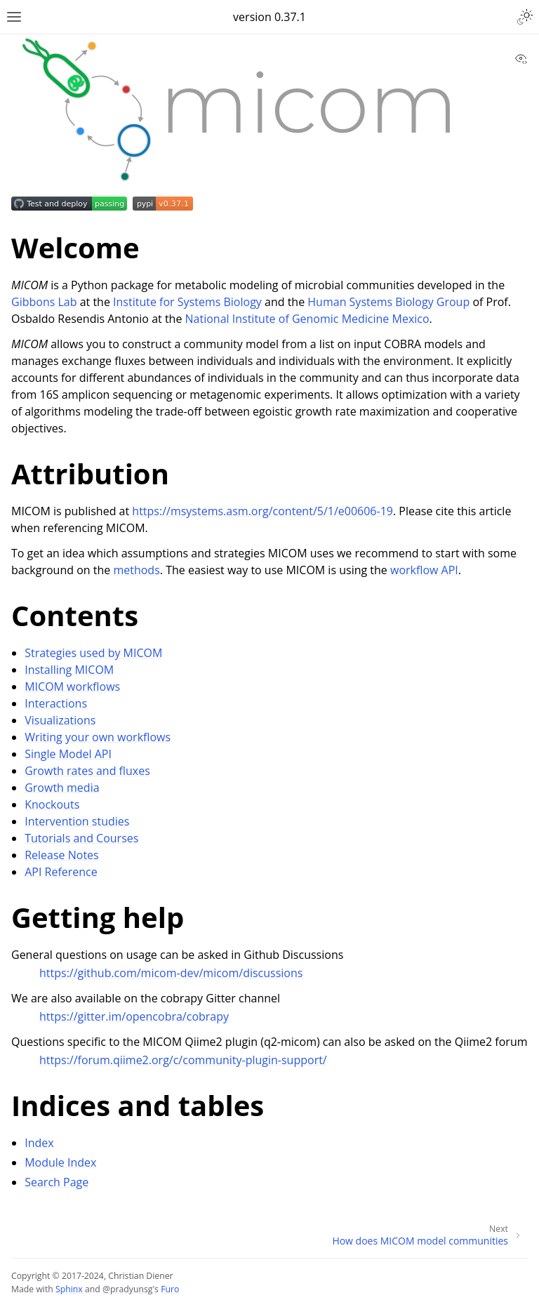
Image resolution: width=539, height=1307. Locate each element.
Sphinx (69, 1289)
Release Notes (62, 855)
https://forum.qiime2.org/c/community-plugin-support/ (183, 1060)
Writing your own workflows (98, 737)
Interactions (56, 703)
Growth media (62, 787)
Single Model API (68, 754)
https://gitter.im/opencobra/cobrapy (134, 1016)
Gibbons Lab (44, 302)
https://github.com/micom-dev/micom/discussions (170, 973)
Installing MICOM (69, 669)
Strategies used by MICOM (93, 653)
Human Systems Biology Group (388, 302)
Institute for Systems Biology (187, 302)
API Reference (61, 872)
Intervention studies (77, 821)
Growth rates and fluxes (87, 770)
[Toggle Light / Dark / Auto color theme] (525, 16)
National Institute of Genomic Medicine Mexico (307, 318)
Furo (170, 1289)
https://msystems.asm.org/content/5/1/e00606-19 (262, 511)
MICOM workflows (72, 686)
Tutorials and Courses (81, 838)
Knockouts (52, 804)
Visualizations (60, 720)
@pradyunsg (127, 1289)
